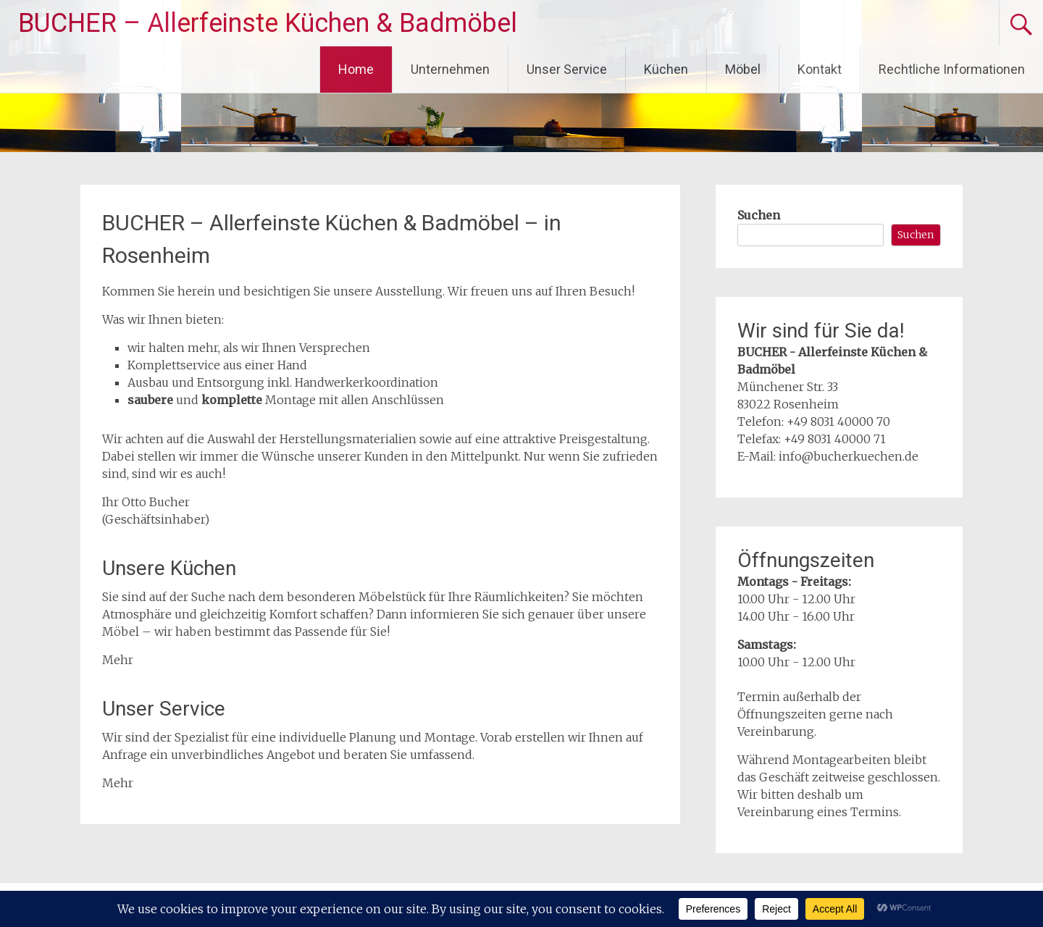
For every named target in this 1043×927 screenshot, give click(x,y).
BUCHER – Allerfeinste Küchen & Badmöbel (267, 23)
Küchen (666, 69)
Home (356, 69)
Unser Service (567, 69)
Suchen (758, 215)
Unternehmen (450, 69)
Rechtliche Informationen (952, 69)
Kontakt (819, 69)
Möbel (743, 69)
